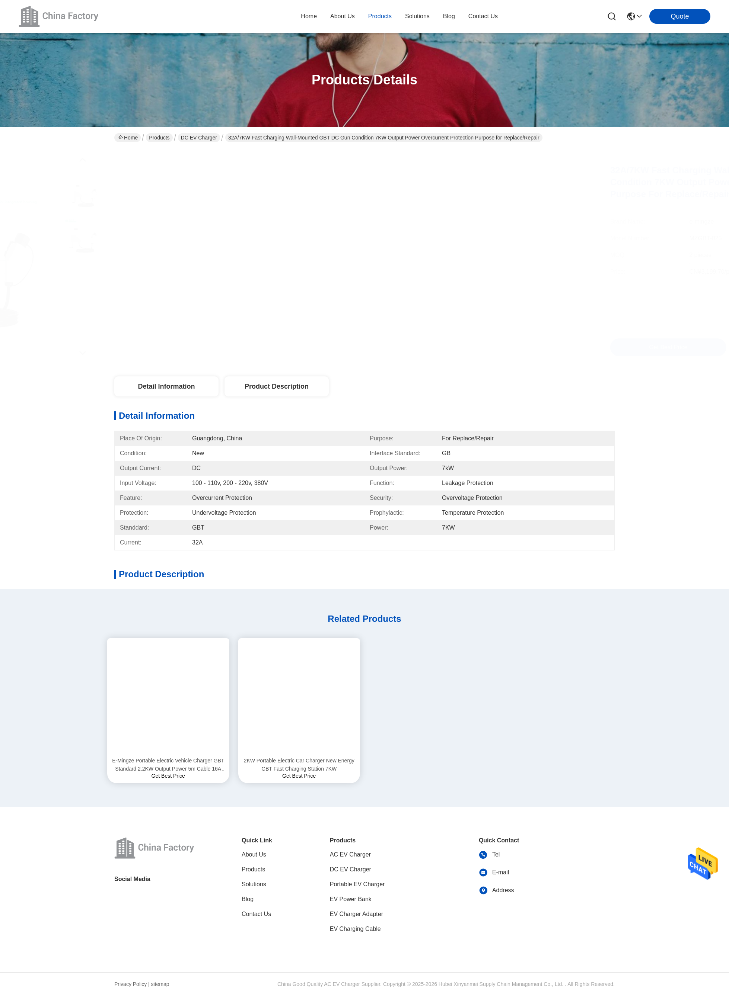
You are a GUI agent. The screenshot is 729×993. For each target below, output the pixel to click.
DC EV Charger (199, 138)
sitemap (160, 984)
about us (342, 16)
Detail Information (166, 386)
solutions (417, 16)
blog (449, 16)
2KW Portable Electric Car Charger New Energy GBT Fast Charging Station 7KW (299, 765)
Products (159, 138)
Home (309, 16)
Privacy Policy (130, 984)
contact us (483, 16)
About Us (254, 854)
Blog (248, 899)
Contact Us (256, 914)
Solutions (254, 884)
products (380, 16)
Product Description (277, 386)
